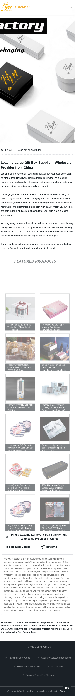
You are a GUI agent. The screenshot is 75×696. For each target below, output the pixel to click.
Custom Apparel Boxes (53, 629)
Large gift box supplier (29, 150)
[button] (65, 7)
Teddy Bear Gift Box (11, 622)
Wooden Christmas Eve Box (43, 625)
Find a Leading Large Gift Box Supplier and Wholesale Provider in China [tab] (36, 536)
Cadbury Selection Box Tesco (57, 657)
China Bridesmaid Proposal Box (38, 622)
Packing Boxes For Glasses (41, 675)
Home (8, 150)
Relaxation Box (20, 625)
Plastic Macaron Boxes (29, 666)
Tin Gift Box (58, 666)
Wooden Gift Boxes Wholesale (25, 629)
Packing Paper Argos (20, 657)
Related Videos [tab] (18, 547)
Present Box (29, 632)
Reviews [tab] (49, 547)
